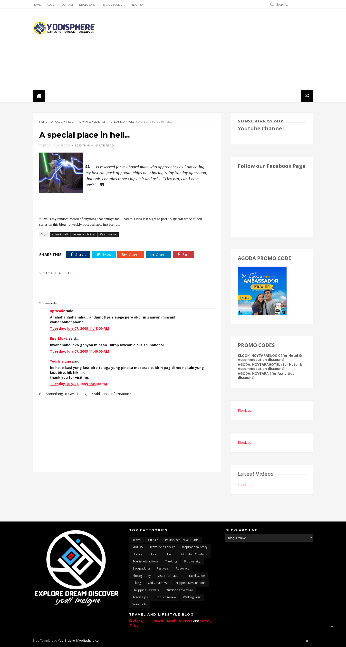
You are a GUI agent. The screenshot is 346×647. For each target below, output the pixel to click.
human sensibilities (92, 121)
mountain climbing (194, 554)
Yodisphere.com (89, 640)
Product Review (165, 597)
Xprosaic (57, 311)
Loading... (245, 484)
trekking (171, 561)
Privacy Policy (111, 4)
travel (137, 540)
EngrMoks (58, 338)
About (51, 4)
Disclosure (87, 4)
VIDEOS (138, 547)
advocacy (182, 568)
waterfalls (139, 604)
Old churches (157, 583)
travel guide (196, 576)
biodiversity (192, 561)
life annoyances (122, 121)
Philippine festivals (146, 590)
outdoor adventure (179, 590)
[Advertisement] (224, 49)
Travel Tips (140, 597)
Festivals (163, 568)
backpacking (141, 568)
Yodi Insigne (60, 361)
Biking (137, 583)
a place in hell (62, 121)
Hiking (170, 554)
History (138, 554)
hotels (154, 554)
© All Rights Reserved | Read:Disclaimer (160, 620)
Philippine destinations (189, 583)
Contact (67, 4)
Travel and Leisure (162, 547)
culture (153, 540)
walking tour (192, 597)
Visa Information (169, 576)
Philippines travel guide (182, 540)
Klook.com (246, 410)
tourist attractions (145, 561)
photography (142, 576)
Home (37, 4)
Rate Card (135, 4)
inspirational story (194, 547)
